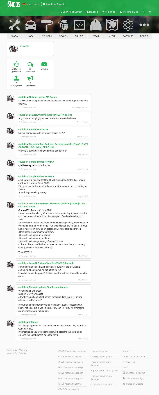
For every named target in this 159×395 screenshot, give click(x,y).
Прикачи (92, 12)
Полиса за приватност (134, 356)
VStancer (34, 322)
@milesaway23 (26, 165)
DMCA (126, 367)
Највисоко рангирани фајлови (101, 377)
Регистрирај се (129, 12)
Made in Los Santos (16, 353)
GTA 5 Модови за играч (70, 378)
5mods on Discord (133, 384)
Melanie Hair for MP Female (43, 97)
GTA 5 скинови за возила (70, 362)
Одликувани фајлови (101, 356)
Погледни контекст (27, 107)
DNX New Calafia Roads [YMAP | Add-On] (50, 115)
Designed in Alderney (17, 350)
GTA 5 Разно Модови (68, 389)
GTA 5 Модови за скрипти (71, 373)
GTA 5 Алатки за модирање (72, 351)
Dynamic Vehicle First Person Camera (48, 287)
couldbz (25, 46)
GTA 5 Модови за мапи (69, 384)
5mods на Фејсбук (133, 378)
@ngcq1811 (24, 210)
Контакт (126, 351)
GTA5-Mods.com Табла (102, 384)
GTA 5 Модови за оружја (70, 367)
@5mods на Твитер (134, 373)
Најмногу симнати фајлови (104, 370)
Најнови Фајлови (99, 351)
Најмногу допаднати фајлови (101, 363)
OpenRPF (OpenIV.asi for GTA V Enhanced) (51, 263)
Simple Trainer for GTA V (42, 162)
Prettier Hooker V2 (38, 129)
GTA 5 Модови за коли (69, 356)
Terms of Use (129, 362)
